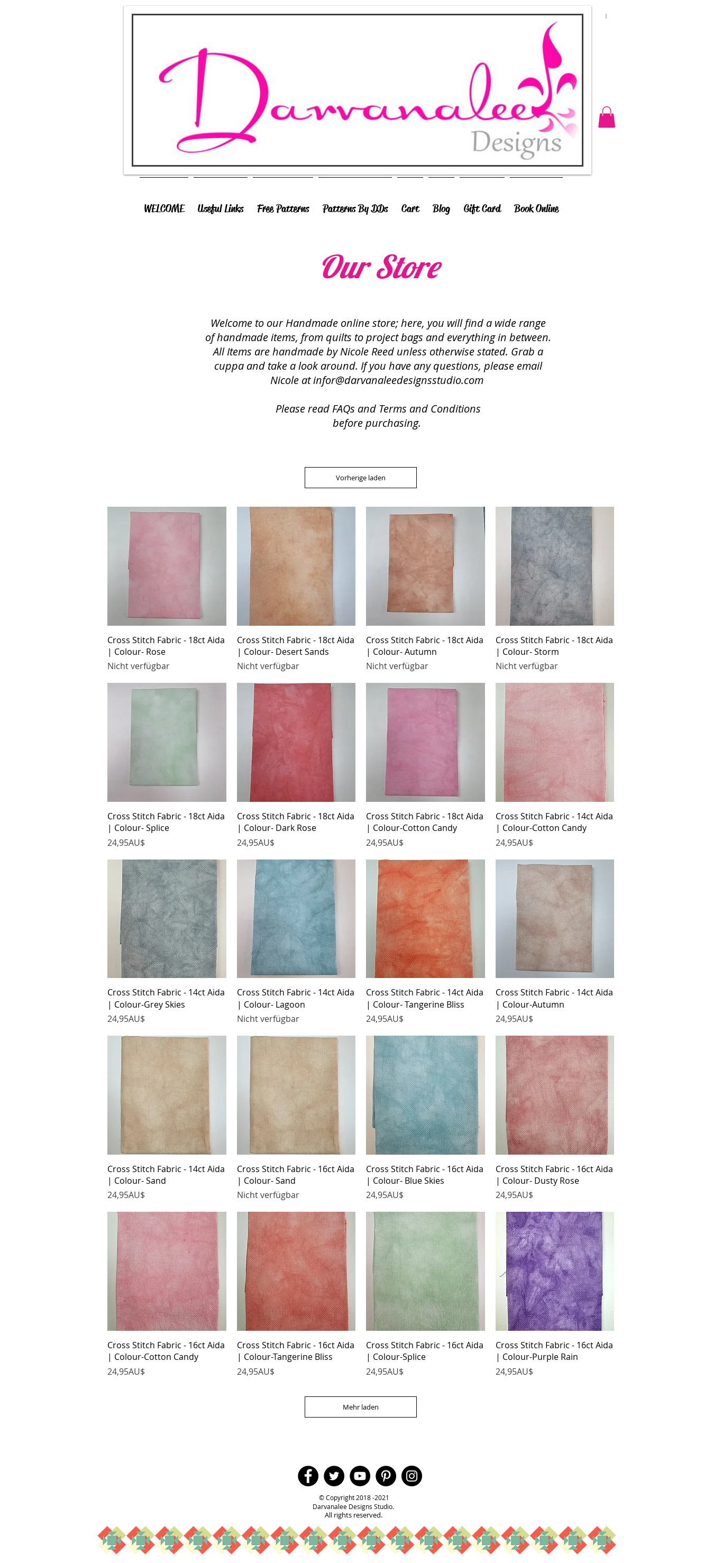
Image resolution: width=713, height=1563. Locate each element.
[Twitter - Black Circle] (334, 1476)
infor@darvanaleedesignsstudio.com (398, 380)
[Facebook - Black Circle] (308, 1476)
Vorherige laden (361, 477)
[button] (607, 117)
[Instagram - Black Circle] (411, 1476)
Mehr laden (361, 1407)
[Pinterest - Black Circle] (386, 1476)
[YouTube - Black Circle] (360, 1476)
